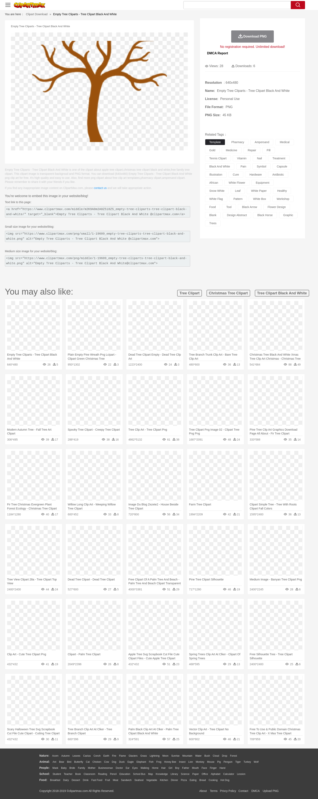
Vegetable (151, 780)
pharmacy (237, 142)
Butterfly (78, 761)
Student (57, 774)
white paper (259, 190)
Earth (106, 755)
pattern (238, 199)
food (212, 207)
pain (243, 166)
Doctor (119, 768)
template (215, 142)
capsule (282, 166)
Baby (64, 768)
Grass (143, 755)
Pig (219, 761)
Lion (190, 761)
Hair (163, 768)
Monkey (200, 761)
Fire (114, 755)
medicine (231, 150)
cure (236, 174)
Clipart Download (37, 14)
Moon (165, 755)
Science (185, 774)
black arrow (249, 207)
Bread (202, 780)
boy (177, 768)
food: (43, 780)
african (213, 182)
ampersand (262, 142)
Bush (207, 755)
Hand (222, 768)
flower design (277, 207)
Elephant (141, 761)
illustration (215, 174)
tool (229, 207)
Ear (128, 768)
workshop (283, 199)
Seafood (139, 780)
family (81, 768)
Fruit (107, 780)
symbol (261, 166)
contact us (100, 188)
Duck (122, 761)
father (185, 768)
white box (259, 199)
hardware (255, 174)
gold (212, 150)
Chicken (96, 761)
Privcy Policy (228, 791)
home (155, 768)
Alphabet (215, 774)
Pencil (113, 774)
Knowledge (162, 774)
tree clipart (189, 293)
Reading (102, 774)
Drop (224, 755)
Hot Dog (224, 780)
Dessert (76, 780)
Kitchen (164, 780)
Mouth (195, 768)
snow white (217, 190)
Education (124, 774)
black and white (219, 166)
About (203, 791)
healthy (282, 190)
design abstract (237, 215)
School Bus (139, 774)
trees (212, 223)
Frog (158, 761)
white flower (237, 182)
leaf (238, 190)
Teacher (68, 774)
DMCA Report (217, 53)
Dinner (174, 780)
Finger (213, 768)
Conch (97, 755)
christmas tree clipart (228, 293)
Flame (122, 755)
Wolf (256, 761)
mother (91, 768)
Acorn (55, 755)
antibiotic (278, 174)
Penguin (227, 761)
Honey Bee (170, 761)
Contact (243, 791)
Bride (72, 768)
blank (212, 215)
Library (174, 774)
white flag (216, 199)
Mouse (210, 761)
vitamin (241, 158)
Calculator (228, 774)
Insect (182, 761)
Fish (151, 761)
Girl (170, 768)
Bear (61, 761)
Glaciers (133, 755)
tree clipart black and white (282, 293)
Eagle (130, 761)
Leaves (76, 755)
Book (78, 774)
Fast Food (96, 780)
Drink (86, 780)
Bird (69, 761)
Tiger (238, 761)
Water (198, 755)
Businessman (105, 768)
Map (150, 774)
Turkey (247, 761)
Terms (214, 791)
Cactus (87, 755)
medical (284, 142)
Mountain (187, 755)
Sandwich (126, 780)
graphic (288, 215)
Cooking (213, 780)
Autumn (65, 755)
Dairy (66, 780)
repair (252, 150)
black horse (265, 215)
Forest (233, 755)
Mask (55, 768)
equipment (262, 182)
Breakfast (55, 780)
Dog (114, 761)
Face (204, 768)
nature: (44, 755)
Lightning (155, 755)
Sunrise (175, 755)
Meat (115, 780)
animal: (44, 761)
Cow (106, 761)
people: (44, 767)
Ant (54, 761)
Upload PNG (271, 791)
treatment (278, 158)
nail (259, 158)
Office (205, 774)
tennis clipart (218, 158)
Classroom (89, 774)
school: (44, 773)
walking (145, 768)
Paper (195, 774)
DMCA (255, 791)
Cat (88, 761)
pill (269, 150)
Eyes (135, 768)
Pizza (184, 780)
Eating (193, 780)
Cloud (216, 755)
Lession (241, 774)
